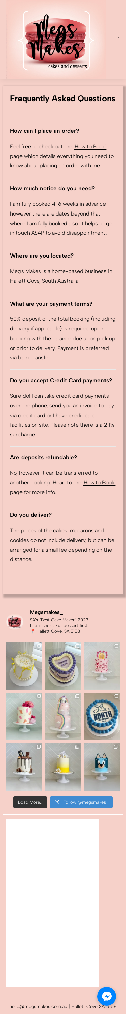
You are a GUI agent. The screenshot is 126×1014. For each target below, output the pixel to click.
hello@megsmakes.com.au (39, 1006)
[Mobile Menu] (119, 39)
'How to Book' (90, 146)
